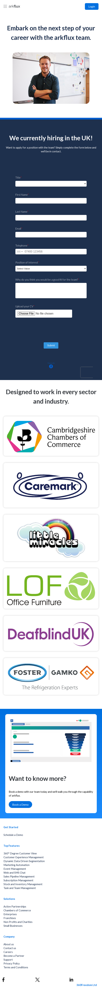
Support (8, 959)
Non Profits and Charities (17, 921)
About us (8, 944)
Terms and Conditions (15, 967)
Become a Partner (13, 955)
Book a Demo (20, 804)
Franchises (9, 918)
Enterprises (10, 914)
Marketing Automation (16, 864)
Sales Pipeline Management (19, 876)
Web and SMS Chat (14, 872)
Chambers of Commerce (17, 910)
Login (91, 6)
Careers (8, 951)
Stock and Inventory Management (22, 884)
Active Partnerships (14, 906)
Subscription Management (18, 880)
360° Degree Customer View (20, 853)
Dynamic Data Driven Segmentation (24, 861)
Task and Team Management (19, 888)
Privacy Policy (11, 963)
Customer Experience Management (23, 857)
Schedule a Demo (13, 834)
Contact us (9, 948)
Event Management (14, 868)
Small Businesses (13, 925)
